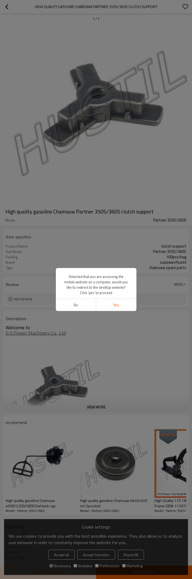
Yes (116, 305)
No (76, 305)
